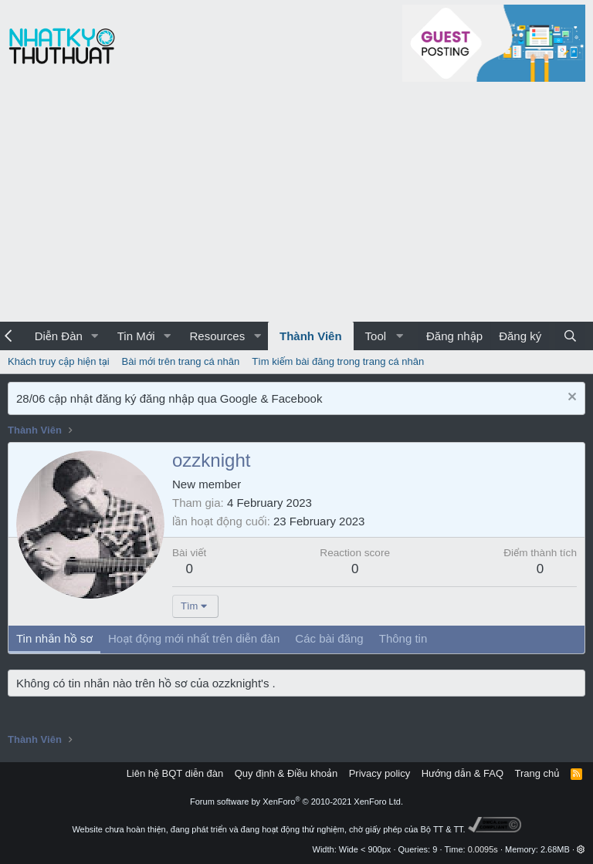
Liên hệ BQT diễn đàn (175, 773)
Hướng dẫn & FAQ (462, 773)
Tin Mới (136, 336)
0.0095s (483, 849)
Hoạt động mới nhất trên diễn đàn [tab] (194, 638)
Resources (217, 336)
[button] (95, 336)
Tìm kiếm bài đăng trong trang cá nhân (338, 361)
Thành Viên (311, 336)
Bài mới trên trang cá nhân (181, 361)
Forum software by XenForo (296, 801)
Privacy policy (379, 773)
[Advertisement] (296, 206)
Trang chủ (537, 773)
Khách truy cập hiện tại (59, 361)
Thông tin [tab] (403, 638)
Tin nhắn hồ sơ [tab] (54, 638)
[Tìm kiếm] (570, 336)
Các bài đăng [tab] (329, 638)
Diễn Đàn (59, 336)
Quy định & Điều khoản (286, 773)
